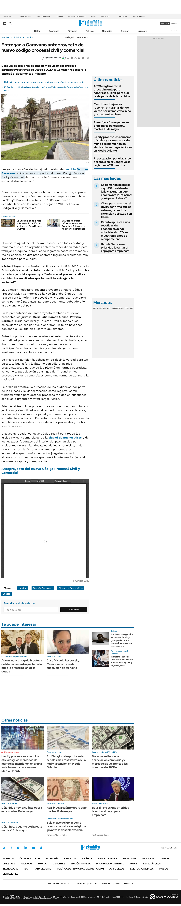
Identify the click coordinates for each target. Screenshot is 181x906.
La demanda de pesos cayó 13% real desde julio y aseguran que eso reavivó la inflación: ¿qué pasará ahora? (116, 191)
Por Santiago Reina (100, 835)
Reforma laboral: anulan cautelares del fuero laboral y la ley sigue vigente (122, 661)
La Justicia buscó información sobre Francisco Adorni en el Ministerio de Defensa (73, 224)
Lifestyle (9, 863)
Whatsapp (41, 847)
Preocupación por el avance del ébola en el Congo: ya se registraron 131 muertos (112, 162)
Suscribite (74, 610)
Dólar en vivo (25, 16)
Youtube (33, 848)
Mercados (129, 858)
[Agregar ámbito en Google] (54, 57)
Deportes (59, 863)
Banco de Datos (108, 858)
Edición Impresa (81, 863)
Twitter (4, 848)
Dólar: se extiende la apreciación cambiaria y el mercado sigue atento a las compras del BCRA (110, 761)
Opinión (125, 31)
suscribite (165, 23)
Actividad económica (77, 16)
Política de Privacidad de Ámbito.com (80, 868)
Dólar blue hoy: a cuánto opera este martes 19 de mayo (21, 809)
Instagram (18, 847)
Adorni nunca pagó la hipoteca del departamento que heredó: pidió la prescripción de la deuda (22, 666)
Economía (54, 31)
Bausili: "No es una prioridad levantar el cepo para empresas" (115, 247)
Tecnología (10, 868)
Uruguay (142, 31)
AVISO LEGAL (116, 868)
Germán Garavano (42, 588)
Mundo (42, 863)
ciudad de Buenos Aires (65, 437)
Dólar (93, 16)
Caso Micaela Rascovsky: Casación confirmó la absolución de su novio (63, 664)
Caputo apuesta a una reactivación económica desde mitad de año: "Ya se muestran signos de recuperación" (115, 230)
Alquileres (123, 16)
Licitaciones (10, 873)
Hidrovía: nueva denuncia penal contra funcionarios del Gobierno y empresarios (44, 82)
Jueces (6, 593)
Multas (163, 868)
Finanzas (72, 31)
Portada (8, 858)
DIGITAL (59, 883)
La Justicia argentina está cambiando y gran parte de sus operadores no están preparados (122, 640)
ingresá (174, 23)
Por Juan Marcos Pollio (57, 835)
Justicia (30, 37)
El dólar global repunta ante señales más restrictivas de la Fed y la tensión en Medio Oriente (66, 761)
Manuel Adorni (139, 16)
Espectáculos (152, 863)
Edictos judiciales (142, 868)
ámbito (5, 37)
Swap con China (43, 16)
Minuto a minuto (11, 752)
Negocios (107, 31)
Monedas (97, 308)
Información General (110, 863)
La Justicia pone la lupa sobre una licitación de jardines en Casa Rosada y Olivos (29, 224)
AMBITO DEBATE (117, 883)
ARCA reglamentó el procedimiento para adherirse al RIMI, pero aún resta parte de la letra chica (112, 91)
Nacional (27, 863)
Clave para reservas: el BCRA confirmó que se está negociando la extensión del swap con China (116, 210)
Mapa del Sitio (42, 868)
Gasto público (107, 16)
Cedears (129, 308)
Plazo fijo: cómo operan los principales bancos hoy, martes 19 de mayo (111, 125)
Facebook (11, 847)
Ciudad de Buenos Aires (71, 588)
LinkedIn (25, 847)
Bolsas (106, 308)
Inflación (59, 16)
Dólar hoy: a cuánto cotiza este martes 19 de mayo (21, 828)
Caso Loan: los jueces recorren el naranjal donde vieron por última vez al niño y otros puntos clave (112, 109)
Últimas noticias (30, 858)
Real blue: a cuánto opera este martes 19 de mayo (67, 809)
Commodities (117, 308)
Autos (133, 863)
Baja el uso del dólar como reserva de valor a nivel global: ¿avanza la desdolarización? (67, 826)
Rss (25, 868)
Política (90, 31)
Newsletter (174, 31)
